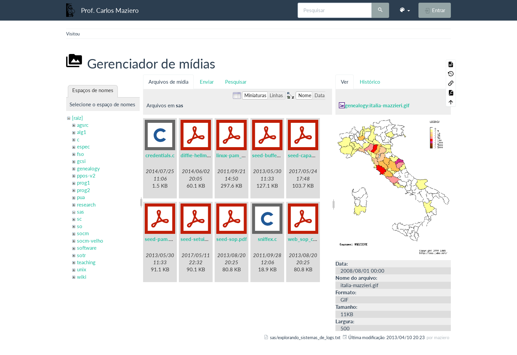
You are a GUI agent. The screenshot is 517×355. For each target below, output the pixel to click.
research (86, 204)
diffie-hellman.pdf (201, 155)
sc (79, 219)
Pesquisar (235, 82)
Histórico (370, 82)
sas (80, 212)
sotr (81, 255)
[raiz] (77, 118)
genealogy (88, 168)
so (79, 226)
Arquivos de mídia (168, 82)
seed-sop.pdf (231, 239)
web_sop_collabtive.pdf (315, 239)
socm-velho (90, 241)
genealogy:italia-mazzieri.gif (377, 105)
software (87, 248)
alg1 (81, 132)
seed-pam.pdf (161, 239)
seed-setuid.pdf (199, 239)
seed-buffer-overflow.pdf (281, 155)
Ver (344, 82)
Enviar (207, 82)
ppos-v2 (86, 175)
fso (80, 154)
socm (83, 233)
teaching (86, 262)
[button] (404, 10)
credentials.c (159, 155)
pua (81, 197)
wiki (81, 277)
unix (81, 269)
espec (83, 146)
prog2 (83, 190)
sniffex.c (267, 239)
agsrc (82, 125)
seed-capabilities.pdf (312, 155)
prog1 (83, 183)
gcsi (81, 161)
